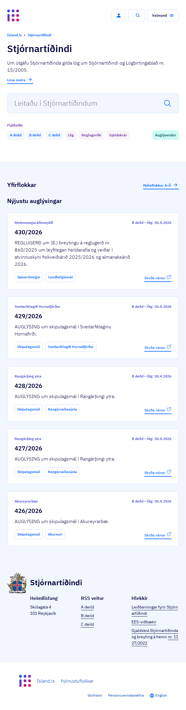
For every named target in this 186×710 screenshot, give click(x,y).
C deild (87, 624)
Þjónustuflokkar (77, 681)
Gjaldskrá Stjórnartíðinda (155, 630)
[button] (119, 15)
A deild (87, 607)
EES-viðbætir (144, 622)
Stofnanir (94, 695)
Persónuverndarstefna (126, 695)
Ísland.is (46, 681)
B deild (87, 615)
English (161, 695)
